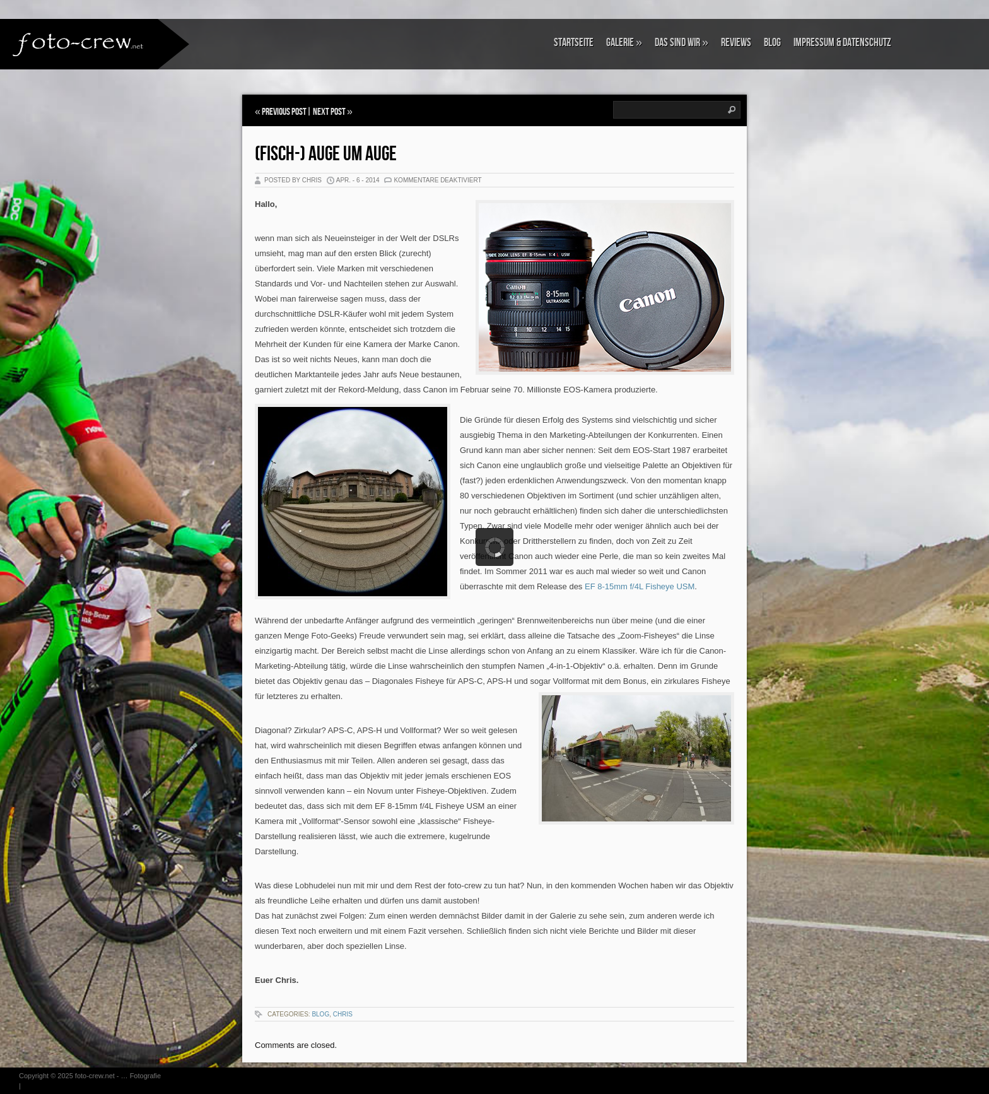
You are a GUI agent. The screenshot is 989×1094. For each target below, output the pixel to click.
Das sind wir (681, 42)
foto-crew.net (95, 1075)
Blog (772, 42)
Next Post (329, 112)
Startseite (574, 42)
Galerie (624, 42)
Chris (343, 1014)
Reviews (736, 42)
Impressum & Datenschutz (842, 42)
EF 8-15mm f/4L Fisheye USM (639, 586)
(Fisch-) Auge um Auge (326, 154)
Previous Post (284, 112)
